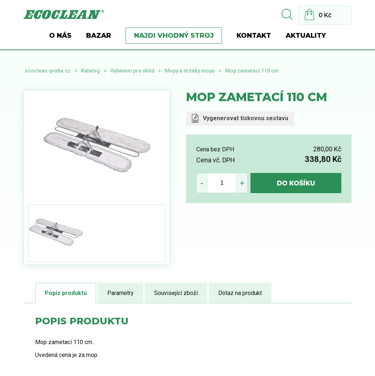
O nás (60, 36)
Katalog (90, 71)
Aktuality (306, 36)
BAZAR (98, 36)
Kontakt (254, 36)
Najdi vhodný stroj (174, 36)
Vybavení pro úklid (132, 71)
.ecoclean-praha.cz (47, 71)
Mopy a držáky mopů (190, 71)
